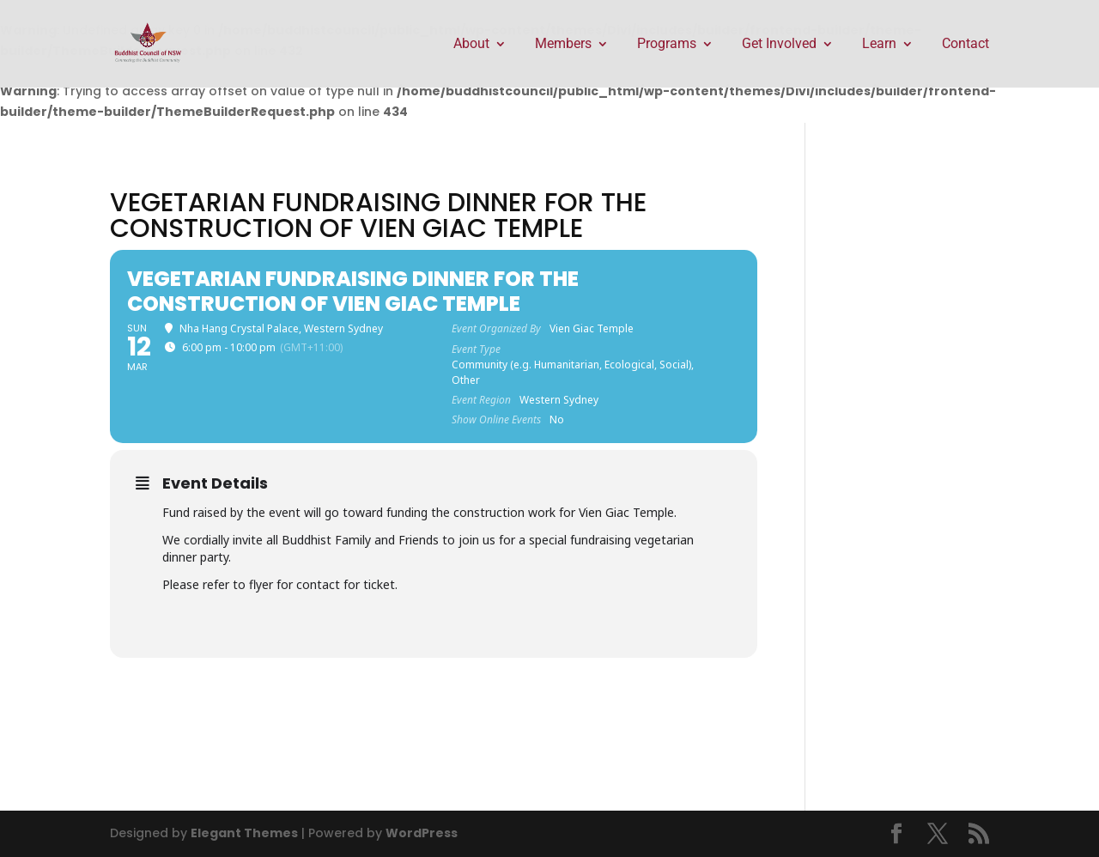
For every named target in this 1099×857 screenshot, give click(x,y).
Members (563, 45)
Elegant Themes (244, 833)
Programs (666, 45)
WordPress (422, 833)
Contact (965, 45)
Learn (879, 45)
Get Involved (779, 45)
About (471, 45)
